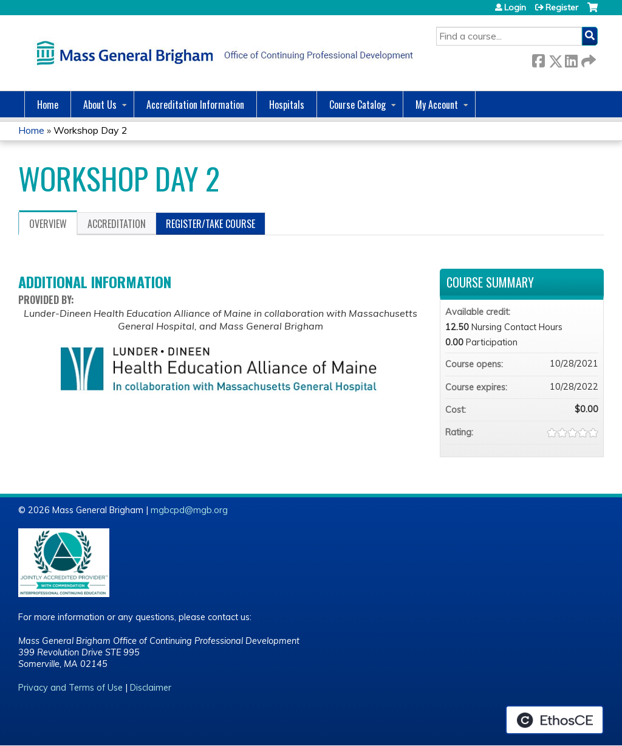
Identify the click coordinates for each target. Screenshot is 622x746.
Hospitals (286, 104)
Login (515, 7)
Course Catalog (357, 104)
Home (47, 104)
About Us (100, 104)
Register (561, 7)
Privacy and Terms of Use (70, 687)
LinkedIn (571, 59)
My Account (436, 104)
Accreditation (116, 223)
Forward (587, 59)
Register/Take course (210, 223)
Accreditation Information (195, 104)
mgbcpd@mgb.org (189, 510)
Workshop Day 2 (90, 130)
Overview (48, 223)
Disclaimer (150, 687)
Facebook (538, 59)
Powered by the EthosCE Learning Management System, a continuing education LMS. (554, 719)
